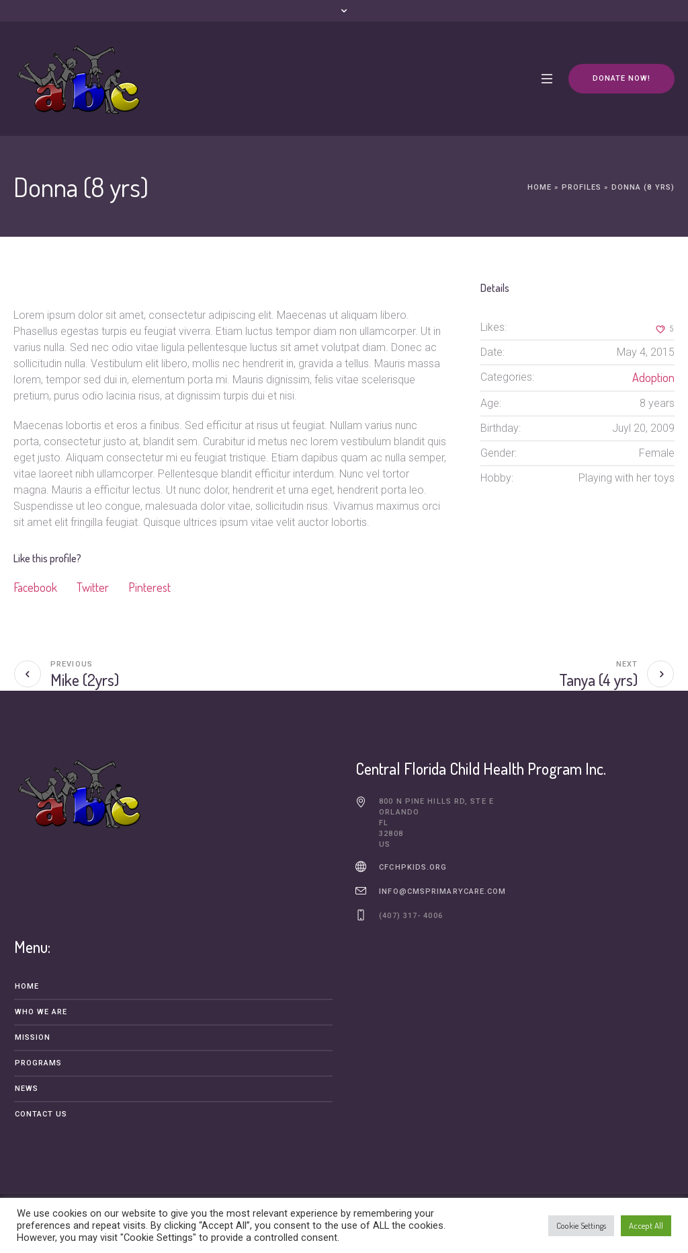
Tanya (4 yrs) (598, 679)
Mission (33, 1037)
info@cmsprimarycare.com (442, 891)
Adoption (653, 377)
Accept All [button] (646, 1225)
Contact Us (41, 1114)
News (26, 1088)
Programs (38, 1063)
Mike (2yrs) (84, 679)
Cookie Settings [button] (581, 1225)
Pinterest (149, 587)
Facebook (35, 587)
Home (539, 187)
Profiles (582, 187)
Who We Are (41, 1012)
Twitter (93, 587)
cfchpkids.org (413, 867)
